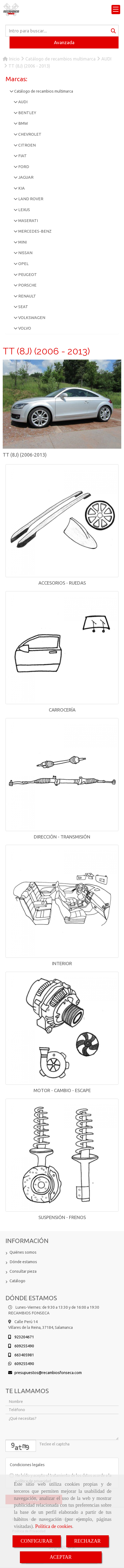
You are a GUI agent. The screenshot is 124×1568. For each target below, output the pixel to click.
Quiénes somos (23, 1252)
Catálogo (17, 1281)
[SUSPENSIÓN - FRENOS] (62, 1155)
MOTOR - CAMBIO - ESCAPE (62, 1090)
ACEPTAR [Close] (61, 1557)
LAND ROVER (30, 199)
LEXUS (23, 210)
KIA (21, 188)
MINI (22, 242)
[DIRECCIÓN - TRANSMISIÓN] (62, 774)
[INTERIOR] (62, 901)
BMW (22, 123)
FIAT (22, 156)
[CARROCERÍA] (62, 647)
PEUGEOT (27, 274)
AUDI (22, 102)
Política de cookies (53, 1526)
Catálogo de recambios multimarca (43, 91)
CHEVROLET (29, 134)
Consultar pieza (23, 1271)
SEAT (22, 307)
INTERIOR (62, 963)
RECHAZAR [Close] (87, 1541)
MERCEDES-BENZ (34, 231)
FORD (23, 167)
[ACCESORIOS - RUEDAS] (62, 520)
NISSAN (24, 253)
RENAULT (26, 296)
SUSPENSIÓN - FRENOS (62, 1217)
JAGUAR (25, 177)
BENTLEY (26, 113)
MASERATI (27, 220)
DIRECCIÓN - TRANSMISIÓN (62, 836)
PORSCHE (27, 285)
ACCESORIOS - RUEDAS (62, 582)
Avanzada (64, 42)
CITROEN (26, 145)
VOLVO (24, 328)
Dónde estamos (23, 1262)
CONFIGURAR (37, 1541)
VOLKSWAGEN (31, 317)
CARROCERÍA (62, 709)
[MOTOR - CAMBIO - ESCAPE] (62, 1028)
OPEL (23, 264)
